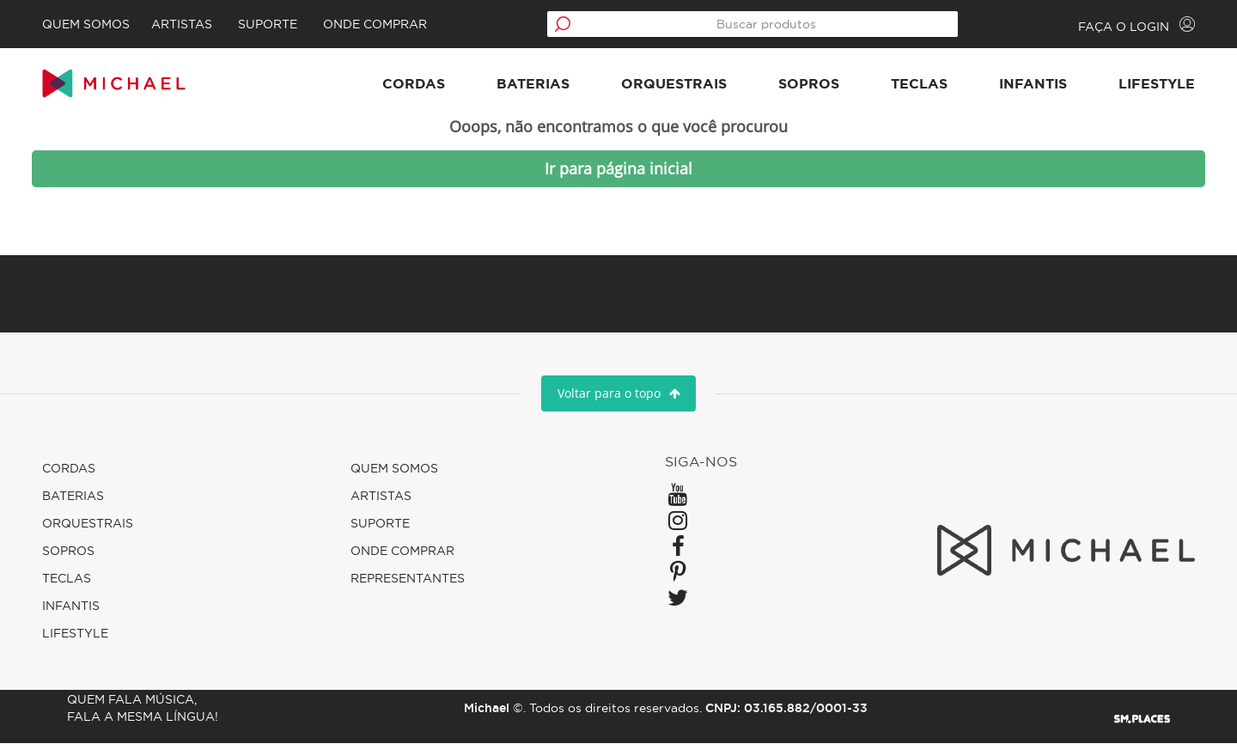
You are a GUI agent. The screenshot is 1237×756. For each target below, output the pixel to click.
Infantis (997, 89)
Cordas (377, 89)
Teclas (883, 89)
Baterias (496, 89)
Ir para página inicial (618, 181)
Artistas (222, 24)
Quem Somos (122, 24)
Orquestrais (638, 89)
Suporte (308, 24)
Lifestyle (1120, 89)
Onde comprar (415, 24)
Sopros (772, 89)
